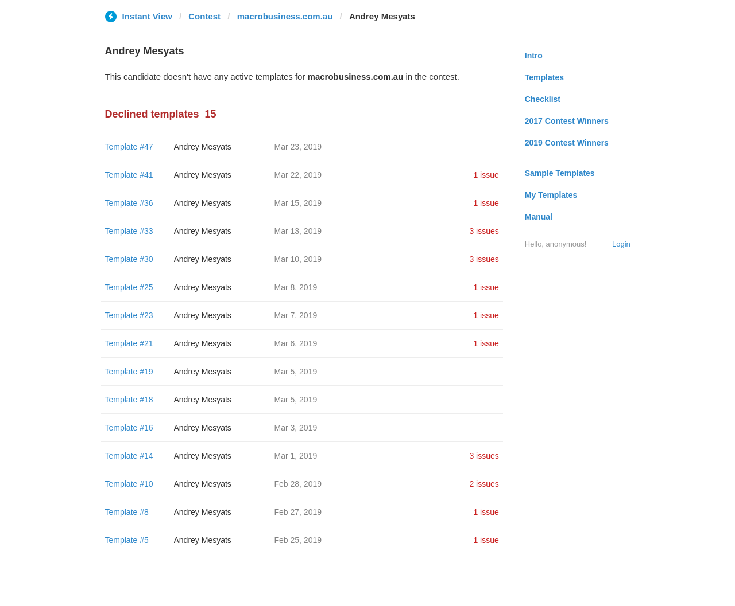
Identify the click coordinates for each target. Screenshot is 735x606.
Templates (544, 77)
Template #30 (129, 259)
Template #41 (129, 174)
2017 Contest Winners (567, 121)
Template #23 (129, 315)
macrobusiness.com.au (285, 16)
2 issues (483, 483)
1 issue (485, 174)
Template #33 (129, 231)
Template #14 (129, 455)
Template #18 (129, 399)
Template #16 (129, 427)
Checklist (542, 99)
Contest (204, 16)
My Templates (551, 195)
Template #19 (129, 371)
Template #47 (129, 146)
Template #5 (127, 540)
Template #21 (129, 343)
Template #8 (127, 512)
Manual (538, 216)
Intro (534, 55)
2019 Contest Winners (567, 142)
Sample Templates (560, 173)
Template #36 (129, 203)
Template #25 (129, 287)
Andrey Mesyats (202, 146)
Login (621, 244)
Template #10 (129, 483)
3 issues (483, 231)
